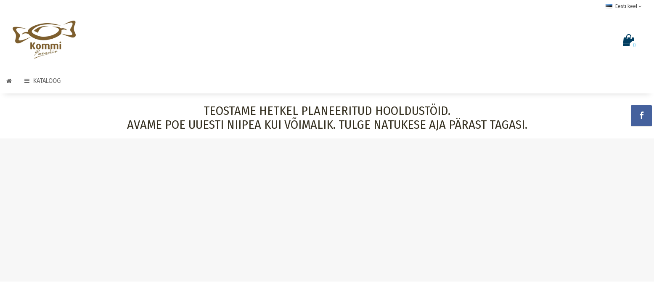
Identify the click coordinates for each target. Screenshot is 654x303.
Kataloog (42, 81)
